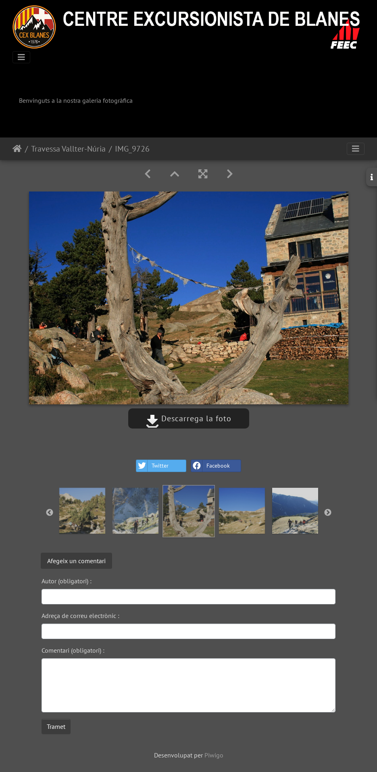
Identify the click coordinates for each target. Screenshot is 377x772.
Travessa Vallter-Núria (68, 149)
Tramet (56, 726)
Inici (17, 149)
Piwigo (213, 755)
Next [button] (328, 513)
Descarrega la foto (188, 418)
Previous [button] (50, 513)
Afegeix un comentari (76, 561)
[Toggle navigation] (21, 57)
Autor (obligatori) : (67, 581)
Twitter (152, 466)
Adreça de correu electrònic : (80, 616)
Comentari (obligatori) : (73, 650)
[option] (82, 511)
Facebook (210, 466)
